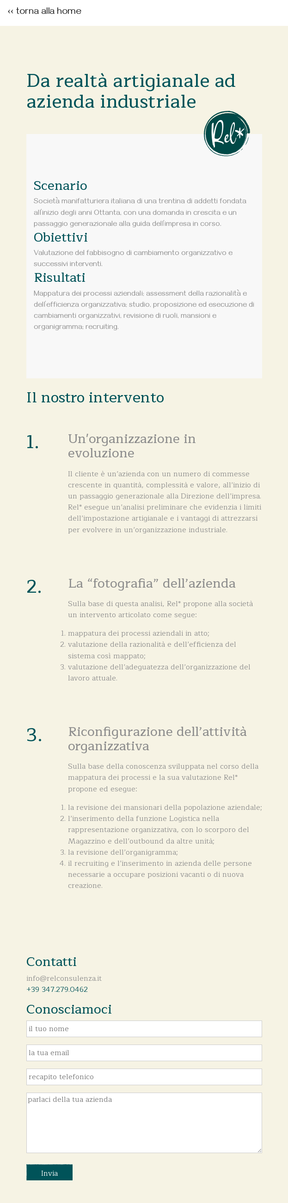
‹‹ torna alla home (44, 12)
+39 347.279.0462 (57, 989)
